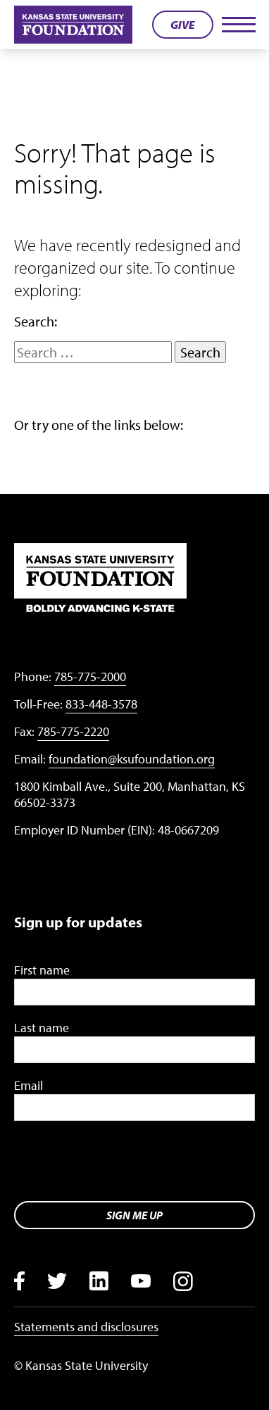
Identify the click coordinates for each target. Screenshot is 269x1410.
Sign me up (134, 1215)
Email (28, 1085)
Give (182, 25)
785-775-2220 (73, 731)
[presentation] (121, 1162)
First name (42, 970)
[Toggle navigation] (238, 24)
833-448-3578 (101, 704)
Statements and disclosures (86, 1327)
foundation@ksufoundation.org (132, 759)
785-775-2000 (90, 676)
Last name (41, 1028)
